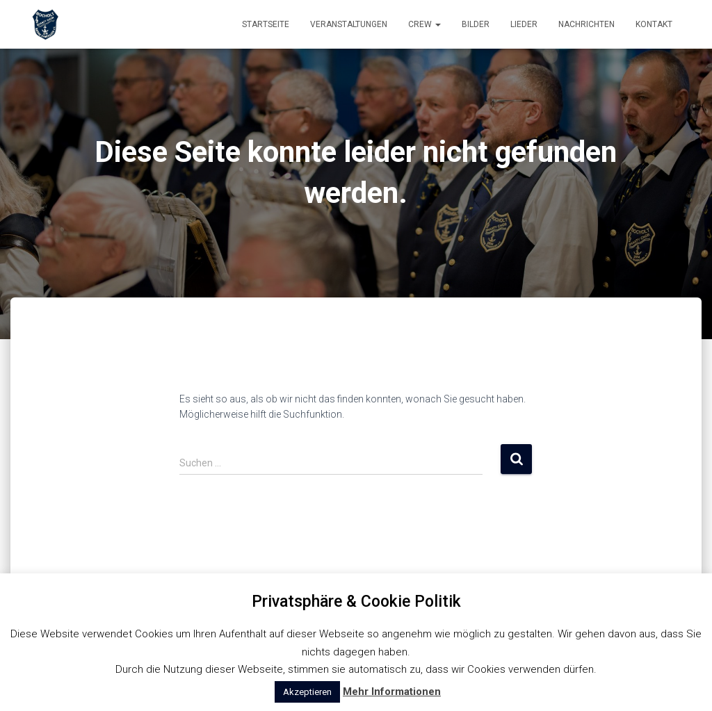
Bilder (476, 24)
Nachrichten (586, 24)
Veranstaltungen (348, 24)
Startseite (265, 24)
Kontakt (654, 24)
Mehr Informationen (392, 691)
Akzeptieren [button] (307, 692)
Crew (424, 24)
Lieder (523, 24)
